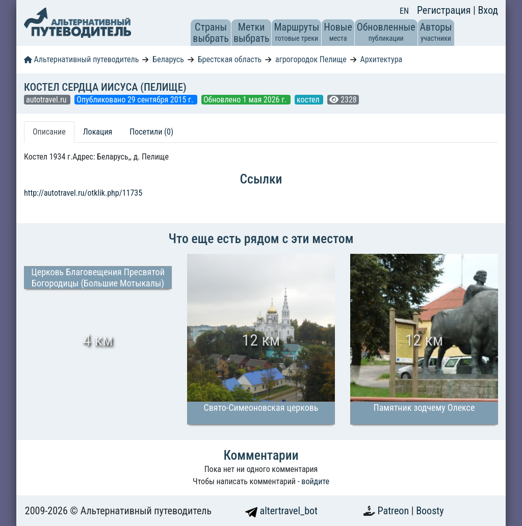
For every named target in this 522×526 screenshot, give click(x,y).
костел (309, 99)
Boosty (429, 511)
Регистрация (445, 10)
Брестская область (230, 59)
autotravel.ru (47, 99)
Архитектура (381, 59)
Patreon (394, 511)
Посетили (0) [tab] (151, 132)
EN (404, 11)
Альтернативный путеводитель (81, 59)
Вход (488, 10)
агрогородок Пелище (311, 59)
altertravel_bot (281, 511)
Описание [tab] (49, 132)
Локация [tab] (98, 132)
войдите (315, 481)
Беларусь (168, 59)
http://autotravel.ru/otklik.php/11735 (83, 193)
